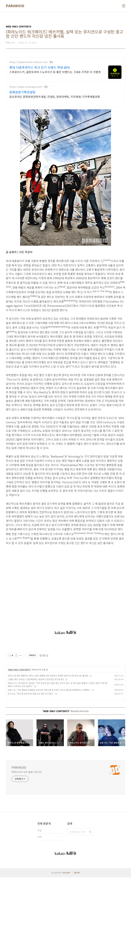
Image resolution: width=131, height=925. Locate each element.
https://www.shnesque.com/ (25, 86)
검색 (90, 879)
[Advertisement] (65, 667)
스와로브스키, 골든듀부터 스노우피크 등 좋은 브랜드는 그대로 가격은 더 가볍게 (55, 72)
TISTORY (66, 920)
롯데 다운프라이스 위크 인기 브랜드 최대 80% (39, 67)
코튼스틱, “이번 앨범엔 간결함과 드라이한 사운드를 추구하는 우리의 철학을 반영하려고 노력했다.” (49, 737)
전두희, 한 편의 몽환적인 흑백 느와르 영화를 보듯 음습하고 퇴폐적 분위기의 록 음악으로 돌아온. (48, 723)
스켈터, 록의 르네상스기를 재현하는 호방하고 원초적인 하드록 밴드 (36, 727)
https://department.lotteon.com (28, 62)
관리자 (77, 920)
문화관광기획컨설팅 (22, 92)
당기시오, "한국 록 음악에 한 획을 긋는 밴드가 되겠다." (31, 741)
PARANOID (15, 5)
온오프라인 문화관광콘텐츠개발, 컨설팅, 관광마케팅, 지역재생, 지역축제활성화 (54, 96)
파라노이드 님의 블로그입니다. (27, 819)
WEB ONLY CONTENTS (19, 717)
